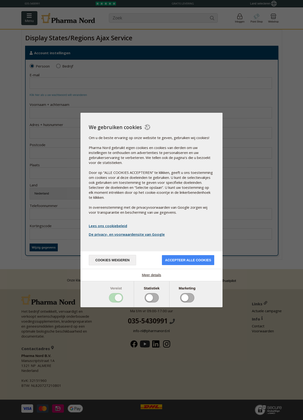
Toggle (116, 298)
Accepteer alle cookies (188, 260)
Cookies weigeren (112, 260)
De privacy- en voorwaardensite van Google (127, 234)
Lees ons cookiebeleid (108, 225)
